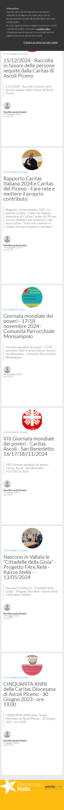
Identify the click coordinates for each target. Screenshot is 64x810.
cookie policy (44, 28)
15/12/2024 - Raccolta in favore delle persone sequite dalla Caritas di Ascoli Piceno (29, 68)
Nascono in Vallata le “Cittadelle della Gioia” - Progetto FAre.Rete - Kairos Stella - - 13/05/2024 (29, 567)
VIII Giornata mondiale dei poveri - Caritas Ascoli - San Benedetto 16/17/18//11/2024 (28, 446)
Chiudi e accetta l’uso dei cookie (41, 42)
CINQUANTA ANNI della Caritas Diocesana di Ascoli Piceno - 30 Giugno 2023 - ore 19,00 (29, 694)
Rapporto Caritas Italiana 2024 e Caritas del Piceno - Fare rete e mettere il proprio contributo (29, 188)
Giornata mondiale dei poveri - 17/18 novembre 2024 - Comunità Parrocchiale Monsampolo (29, 326)
